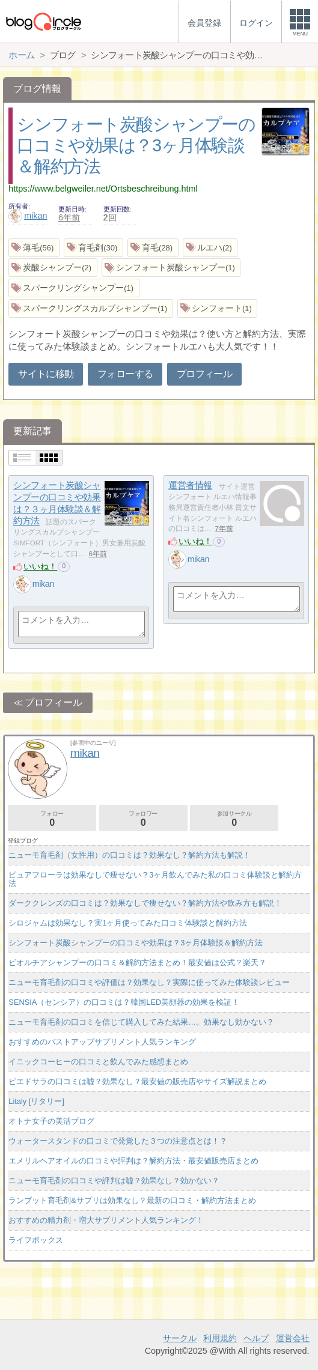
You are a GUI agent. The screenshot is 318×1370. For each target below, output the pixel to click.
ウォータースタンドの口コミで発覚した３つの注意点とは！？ (117, 1140)
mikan (27, 215)
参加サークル (234, 819)
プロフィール (204, 374)
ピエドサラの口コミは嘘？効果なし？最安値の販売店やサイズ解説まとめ (137, 1081)
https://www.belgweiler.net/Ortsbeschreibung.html (102, 188)
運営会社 (293, 1338)
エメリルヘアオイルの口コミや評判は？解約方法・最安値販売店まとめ (133, 1160)
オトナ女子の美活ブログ (51, 1121)
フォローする (125, 374)
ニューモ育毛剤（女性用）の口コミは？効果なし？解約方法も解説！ (129, 854)
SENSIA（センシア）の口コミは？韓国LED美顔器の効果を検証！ (123, 1002)
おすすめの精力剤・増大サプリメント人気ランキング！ (106, 1220)
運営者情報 (190, 485)
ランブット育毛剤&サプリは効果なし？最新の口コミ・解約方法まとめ (132, 1200)
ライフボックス (35, 1239)
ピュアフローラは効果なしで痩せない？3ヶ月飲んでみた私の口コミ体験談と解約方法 (155, 879)
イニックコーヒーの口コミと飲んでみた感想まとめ (98, 1061)
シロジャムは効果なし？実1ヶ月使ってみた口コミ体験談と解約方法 (127, 922)
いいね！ (40, 566)
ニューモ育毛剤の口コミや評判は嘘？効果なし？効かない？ (113, 1180)
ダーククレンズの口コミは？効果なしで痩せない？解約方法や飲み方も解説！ (145, 903)
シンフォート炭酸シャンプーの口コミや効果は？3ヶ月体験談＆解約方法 (136, 145)
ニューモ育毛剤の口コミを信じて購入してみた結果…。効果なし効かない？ (141, 1021)
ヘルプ (256, 1338)
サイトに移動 (45, 374)
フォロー (52, 819)
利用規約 (220, 1338)
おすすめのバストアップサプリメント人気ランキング (102, 1041)
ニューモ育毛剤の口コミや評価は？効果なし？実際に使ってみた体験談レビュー (149, 982)
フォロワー (143, 819)
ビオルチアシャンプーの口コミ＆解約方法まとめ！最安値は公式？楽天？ (137, 962)
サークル (180, 1338)
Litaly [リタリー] (36, 1101)
